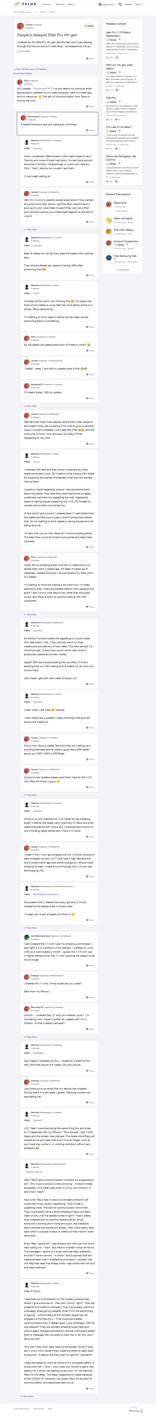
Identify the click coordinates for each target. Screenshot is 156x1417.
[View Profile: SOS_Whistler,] (109, 204)
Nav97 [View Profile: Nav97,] (131, 248)
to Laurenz (56, 140)
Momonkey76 (41, 88)
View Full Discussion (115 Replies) (29, 69)
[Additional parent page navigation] (35, 12)
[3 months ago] (120, 206)
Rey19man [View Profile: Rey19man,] (132, 262)
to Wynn (53, 116)
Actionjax (38, 1052)
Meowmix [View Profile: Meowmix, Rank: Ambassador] (35, 140)
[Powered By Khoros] (136, 1410)
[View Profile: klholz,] (109, 220)
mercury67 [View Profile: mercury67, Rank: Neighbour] (111, 53)
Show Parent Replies (22, 73)
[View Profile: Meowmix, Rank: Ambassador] (27, 142)
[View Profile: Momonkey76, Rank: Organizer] (23, 118)
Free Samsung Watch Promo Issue (126, 256)
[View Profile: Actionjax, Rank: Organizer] (27, 977)
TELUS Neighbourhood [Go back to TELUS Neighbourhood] (22, 12)
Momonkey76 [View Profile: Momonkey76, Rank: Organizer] (34, 116)
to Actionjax (66, 936)
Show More (23, 51)
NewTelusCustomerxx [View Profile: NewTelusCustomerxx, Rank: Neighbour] (40, 936)
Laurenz (37, 148)
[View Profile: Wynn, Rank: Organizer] (20, 82)
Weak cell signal (123, 218)
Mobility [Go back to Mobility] (43, 12)
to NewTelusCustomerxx (62, 886)
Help (50, 1408)
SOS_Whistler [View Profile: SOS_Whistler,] (122, 211)
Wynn (36, 293)
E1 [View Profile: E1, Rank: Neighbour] (107, 177)
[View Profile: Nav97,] (109, 243)
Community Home (21, 1408)
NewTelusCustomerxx (46, 894)
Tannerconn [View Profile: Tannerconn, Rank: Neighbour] (111, 144)
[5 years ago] (122, 53)
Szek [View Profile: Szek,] (130, 234)
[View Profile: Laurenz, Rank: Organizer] (20, 26)
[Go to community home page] (25, 4)
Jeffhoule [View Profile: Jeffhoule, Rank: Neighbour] (110, 115)
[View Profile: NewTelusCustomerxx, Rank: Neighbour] (27, 937)
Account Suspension (126, 241)
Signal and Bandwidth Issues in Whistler (126, 203)
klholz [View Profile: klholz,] (130, 222)
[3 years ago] (122, 144)
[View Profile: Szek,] (109, 231)
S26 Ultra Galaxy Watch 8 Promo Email (126, 230)
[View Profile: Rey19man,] (109, 257)
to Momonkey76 (55, 360)
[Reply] (90, 58)
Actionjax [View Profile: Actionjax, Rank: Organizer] (35, 975)
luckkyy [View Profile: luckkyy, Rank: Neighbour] (109, 86)
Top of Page (38, 1408)
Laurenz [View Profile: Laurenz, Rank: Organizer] (29, 24)
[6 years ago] (119, 85)
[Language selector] (107, 4)
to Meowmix (53, 192)
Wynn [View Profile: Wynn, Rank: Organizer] (26, 80)
